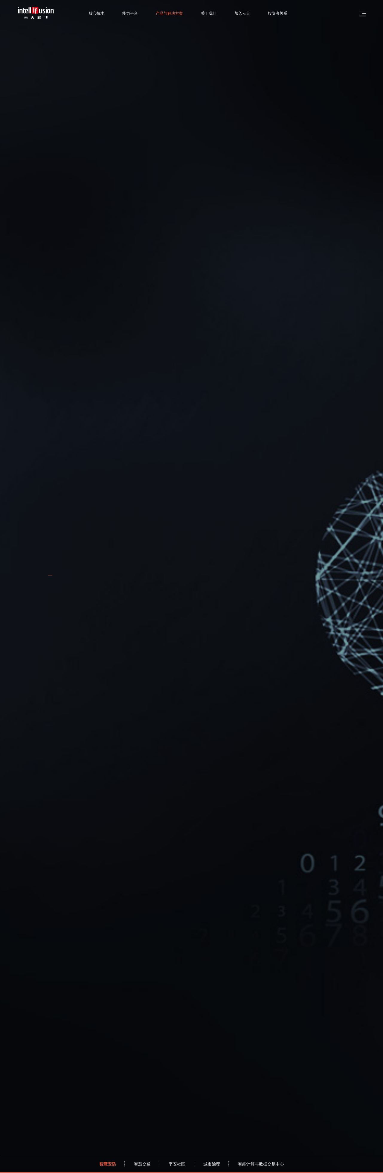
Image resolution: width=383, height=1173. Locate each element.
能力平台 (137, 13)
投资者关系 (285, 13)
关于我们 (216, 13)
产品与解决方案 (176, 13)
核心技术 (104, 13)
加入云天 (249, 13)
